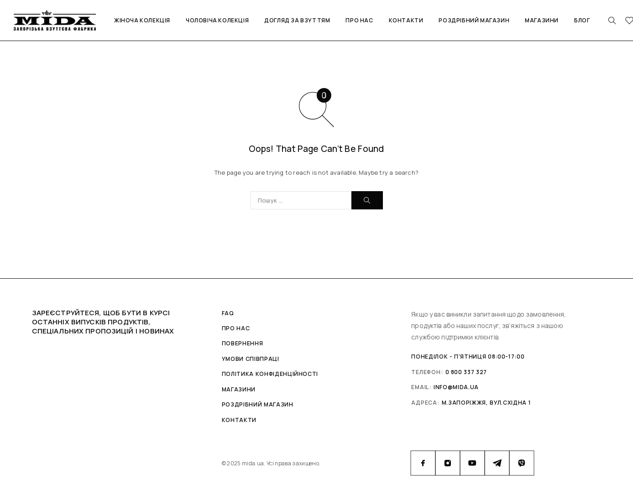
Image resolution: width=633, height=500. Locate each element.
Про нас (359, 20)
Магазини (542, 20)
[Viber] (521, 463)
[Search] (612, 20)
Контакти (406, 20)
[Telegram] (497, 463)
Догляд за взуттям (297, 20)
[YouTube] (472, 463)
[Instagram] (447, 463)
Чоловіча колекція (217, 20)
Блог (582, 20)
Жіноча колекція (142, 20)
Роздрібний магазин (474, 20)
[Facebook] (423, 463)
